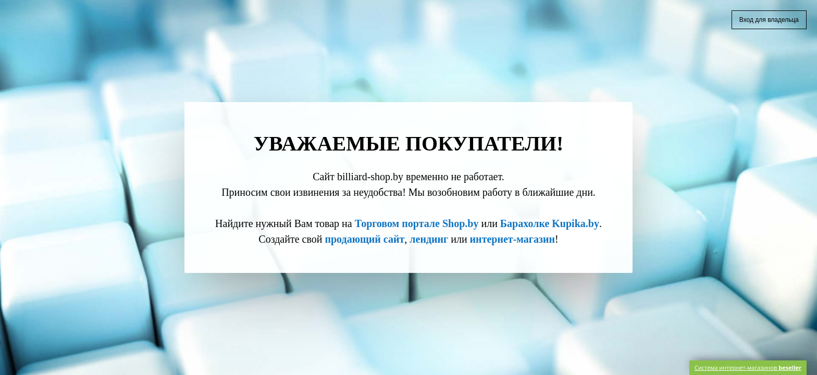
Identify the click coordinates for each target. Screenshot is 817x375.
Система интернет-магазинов (748, 367)
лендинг (429, 239)
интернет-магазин (512, 239)
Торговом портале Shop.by (417, 223)
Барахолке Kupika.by (549, 223)
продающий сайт (364, 239)
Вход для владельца (769, 19)
